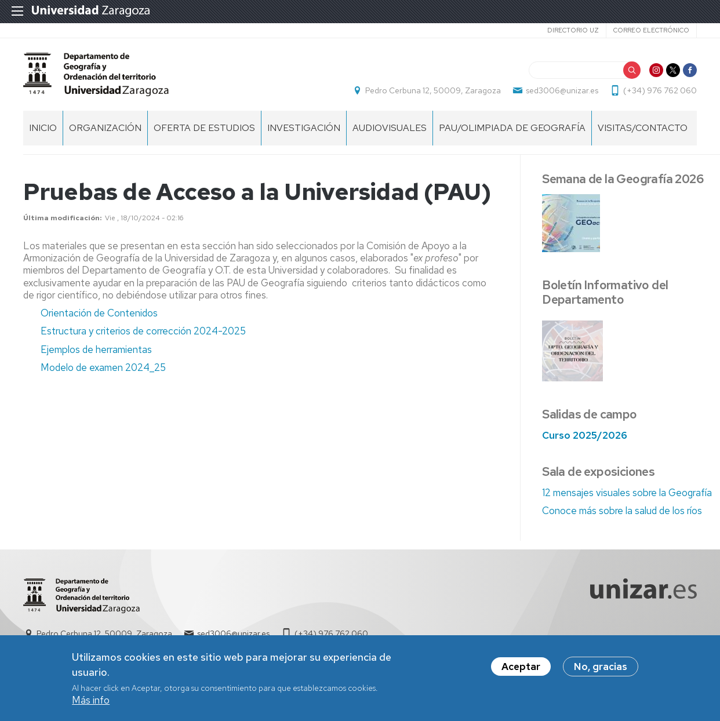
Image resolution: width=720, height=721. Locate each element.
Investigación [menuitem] (303, 128)
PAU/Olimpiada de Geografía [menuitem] (512, 128)
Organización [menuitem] (105, 128)
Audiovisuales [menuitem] (389, 128)
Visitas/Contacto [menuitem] (643, 128)
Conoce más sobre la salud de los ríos (622, 510)
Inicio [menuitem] (43, 128)
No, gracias (600, 668)
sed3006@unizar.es (562, 90)
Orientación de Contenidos (99, 313)
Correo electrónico (651, 30)
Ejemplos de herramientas (96, 349)
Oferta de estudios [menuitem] (204, 128)
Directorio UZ (573, 30)
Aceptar (520, 668)
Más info (91, 702)
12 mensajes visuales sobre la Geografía (627, 492)
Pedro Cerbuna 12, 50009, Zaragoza (433, 90)
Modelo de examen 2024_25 (103, 367)
